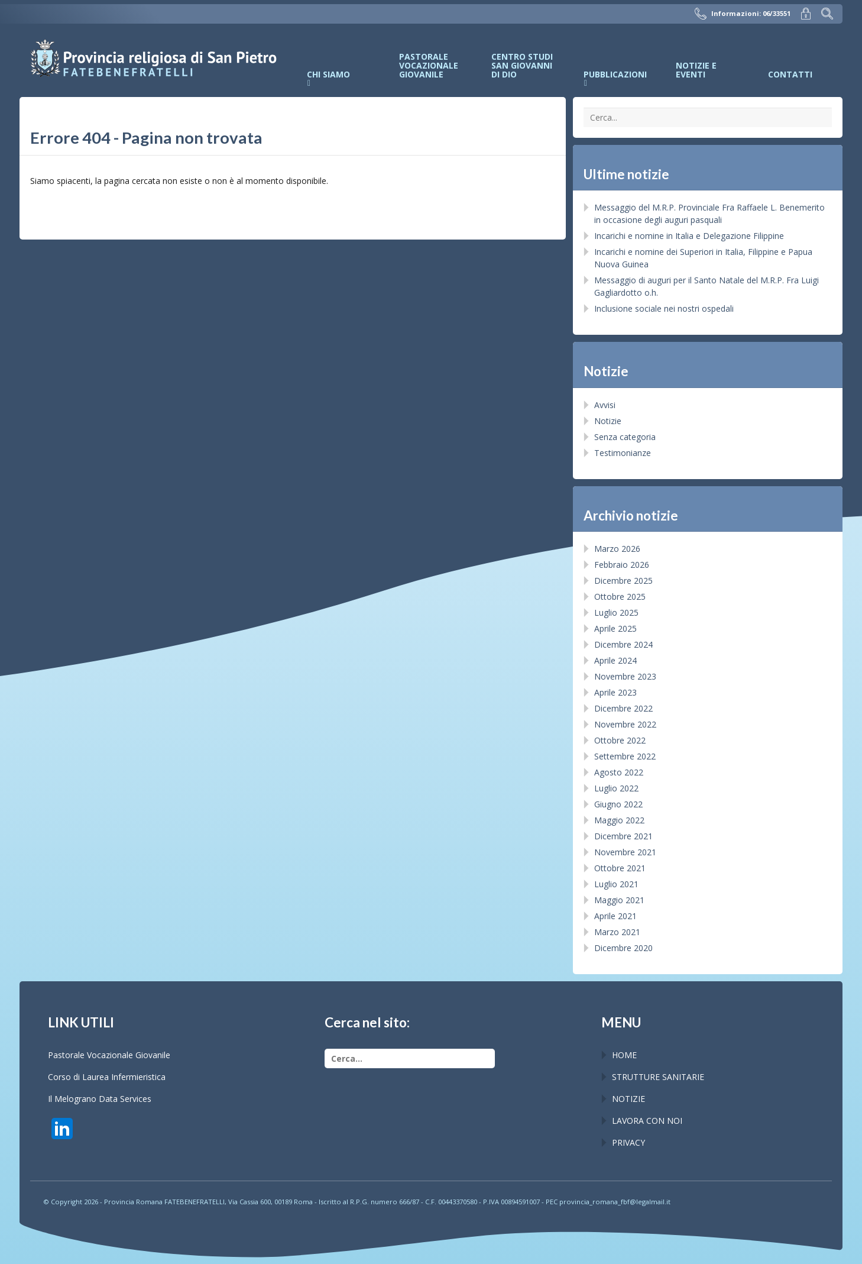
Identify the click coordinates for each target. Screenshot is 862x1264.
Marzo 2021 (617, 932)
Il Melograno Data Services (99, 1098)
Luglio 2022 (616, 788)
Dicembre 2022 (623, 708)
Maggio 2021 (619, 900)
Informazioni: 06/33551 (742, 14)
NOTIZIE (628, 1098)
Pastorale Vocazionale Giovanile (109, 1055)
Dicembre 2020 (623, 947)
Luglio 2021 (616, 884)
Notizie (607, 420)
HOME (624, 1055)
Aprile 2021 (615, 916)
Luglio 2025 (616, 612)
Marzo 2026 (617, 548)
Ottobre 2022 (620, 740)
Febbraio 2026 (621, 564)
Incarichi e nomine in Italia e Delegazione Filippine (689, 235)
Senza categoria (625, 436)
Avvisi (604, 404)
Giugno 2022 (618, 804)
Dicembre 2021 (623, 836)
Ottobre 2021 (620, 868)
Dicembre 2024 (623, 644)
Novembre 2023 (625, 676)
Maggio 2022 (619, 820)
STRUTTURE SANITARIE (658, 1076)
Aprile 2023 (615, 692)
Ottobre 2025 (620, 596)
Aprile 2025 (615, 628)
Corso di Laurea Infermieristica (107, 1076)
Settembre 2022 (625, 756)
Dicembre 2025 (623, 580)
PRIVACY (628, 1142)
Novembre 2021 (625, 852)
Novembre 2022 (625, 724)
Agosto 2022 (618, 772)
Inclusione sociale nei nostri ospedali (664, 308)
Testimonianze (622, 452)
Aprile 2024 (615, 660)
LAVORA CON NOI (647, 1120)
